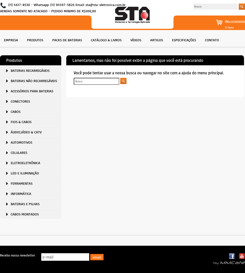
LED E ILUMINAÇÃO (25, 173)
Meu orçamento (235, 21)
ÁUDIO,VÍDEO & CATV (26, 132)
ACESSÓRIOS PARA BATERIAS (32, 91)
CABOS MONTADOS (25, 214)
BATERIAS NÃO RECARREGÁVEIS (34, 80)
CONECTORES (20, 101)
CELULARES (19, 152)
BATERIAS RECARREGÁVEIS (30, 70)
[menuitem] (11, 39)
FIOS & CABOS (21, 121)
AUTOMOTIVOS (21, 142)
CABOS (15, 111)
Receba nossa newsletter (17, 255)
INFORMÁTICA (21, 193)
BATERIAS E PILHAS (25, 203)
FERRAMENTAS (21, 183)
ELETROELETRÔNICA (25, 162)
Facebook (232, 256)
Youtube (242, 256)
